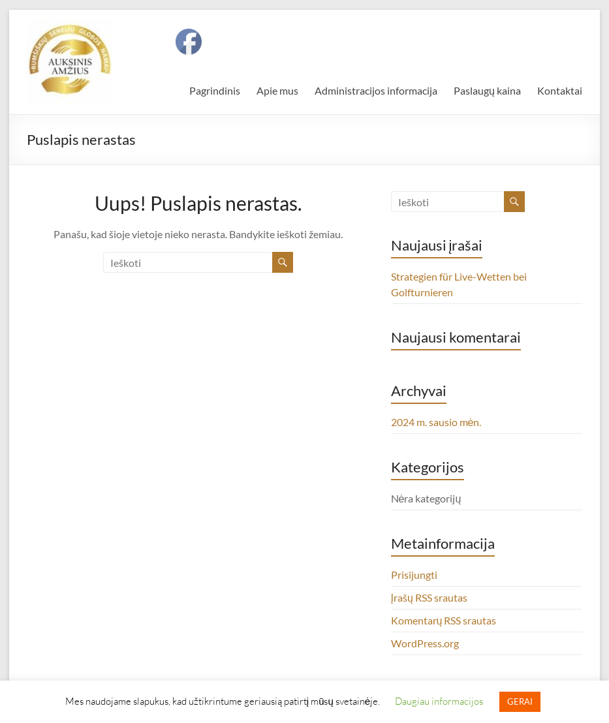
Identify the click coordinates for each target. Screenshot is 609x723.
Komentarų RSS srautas (444, 620)
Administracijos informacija (376, 90)
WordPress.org (425, 643)
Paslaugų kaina (487, 90)
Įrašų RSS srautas (429, 597)
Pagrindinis (214, 90)
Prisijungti (414, 574)
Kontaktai (559, 90)
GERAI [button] (520, 701)
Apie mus (277, 90)
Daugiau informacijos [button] (439, 701)
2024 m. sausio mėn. (436, 422)
